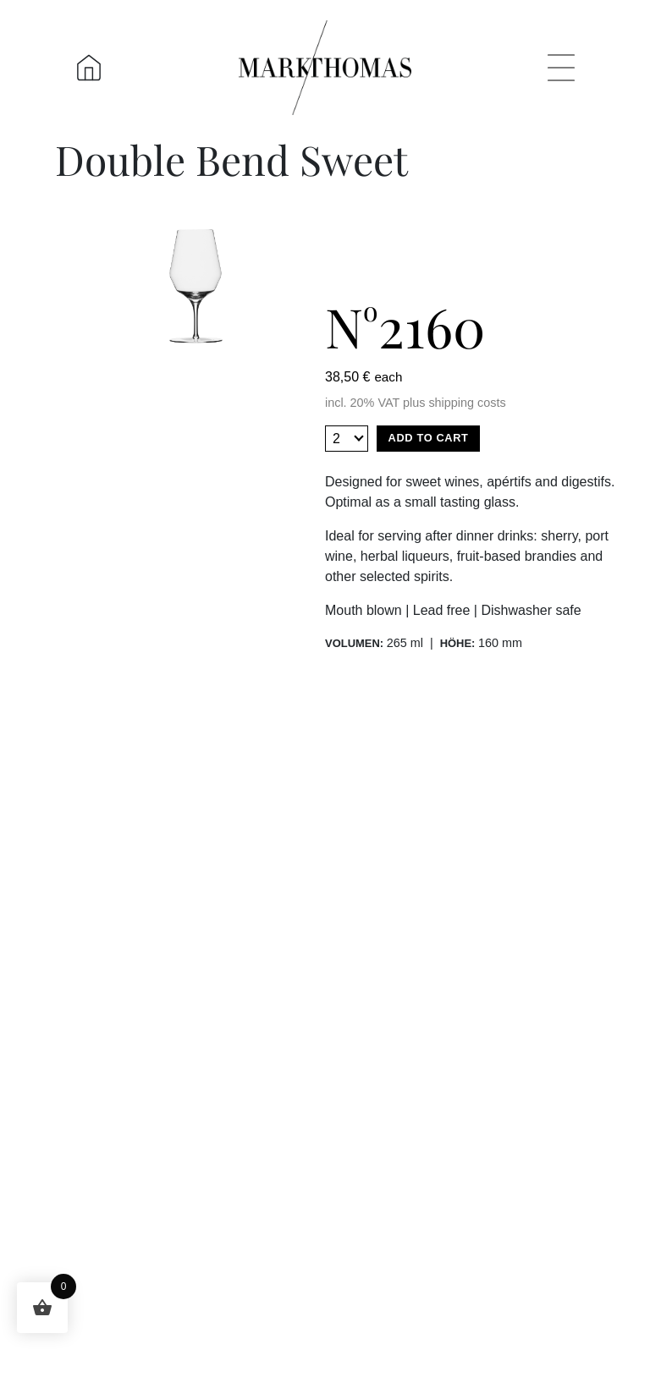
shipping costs (466, 402)
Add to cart (428, 437)
